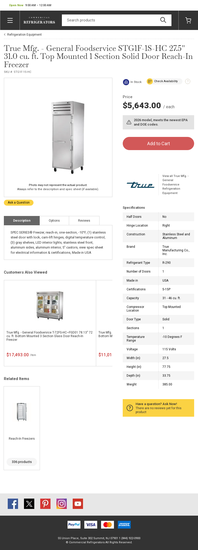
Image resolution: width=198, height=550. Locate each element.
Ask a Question (19, 202)
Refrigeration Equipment (24, 34)
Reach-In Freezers (22, 438)
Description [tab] (21, 220)
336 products (22, 462)
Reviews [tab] (84, 220)
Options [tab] (54, 220)
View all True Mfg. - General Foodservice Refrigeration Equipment (175, 184)
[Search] (116, 20)
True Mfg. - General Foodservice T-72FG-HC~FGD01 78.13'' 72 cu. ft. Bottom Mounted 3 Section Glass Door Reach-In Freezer (49, 336)
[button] (30, 5)
